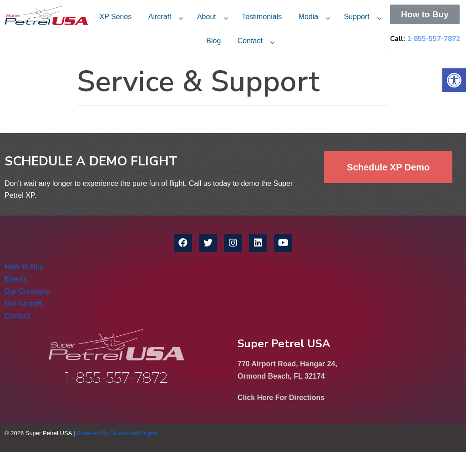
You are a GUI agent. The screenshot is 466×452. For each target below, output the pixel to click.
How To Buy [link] (24, 267)
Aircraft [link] (160, 17)
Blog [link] (213, 41)
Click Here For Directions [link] (281, 397)
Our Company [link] (27, 291)
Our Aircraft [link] (23, 304)
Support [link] (357, 17)
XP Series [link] (115, 17)
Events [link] (16, 279)
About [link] (206, 17)
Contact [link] (250, 41)
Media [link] (309, 17)
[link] (454, 80)
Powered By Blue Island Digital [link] (116, 433)
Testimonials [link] (262, 17)
